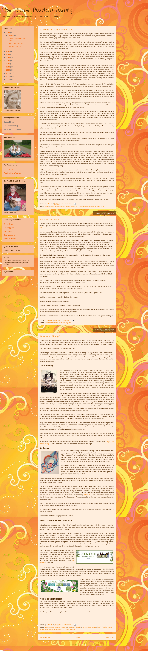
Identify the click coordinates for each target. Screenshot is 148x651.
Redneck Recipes (10, 239)
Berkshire (50, 627)
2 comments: (66, 204)
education (62, 323)
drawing (57, 627)
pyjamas (68, 323)
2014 (8, 54)
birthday (57, 206)
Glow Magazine (9, 235)
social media (64, 629)
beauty (52, 206)
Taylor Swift (100, 206)
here (41, 228)
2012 (8, 61)
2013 (8, 57)
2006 (8, 79)
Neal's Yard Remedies (78, 206)
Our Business (8, 169)
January (11, 35)
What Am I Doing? (50, 336)
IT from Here (8, 224)
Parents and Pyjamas (52, 219)
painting (57, 629)
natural (94, 627)
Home (77, 637)
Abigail (47, 206)
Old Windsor (44, 629)
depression (54, 323)
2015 (8, 51)
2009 (8, 70)
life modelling (86, 627)
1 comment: (66, 320)
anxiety (47, 323)
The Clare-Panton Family (37, 10)
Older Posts (109, 637)
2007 (8, 76)
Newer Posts (45, 637)
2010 (8, 67)
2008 (8, 73)
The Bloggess (9, 228)
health (70, 627)
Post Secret (8, 231)
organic (51, 629)
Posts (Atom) (81, 645)
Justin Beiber (65, 206)
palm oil (89, 206)
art (46, 627)
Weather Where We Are (12, 173)
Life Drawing (77, 627)
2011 (8, 64)
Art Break (87, 495)
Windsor (72, 629)
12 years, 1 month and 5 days (56, 29)
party (94, 206)
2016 (8, 33)
